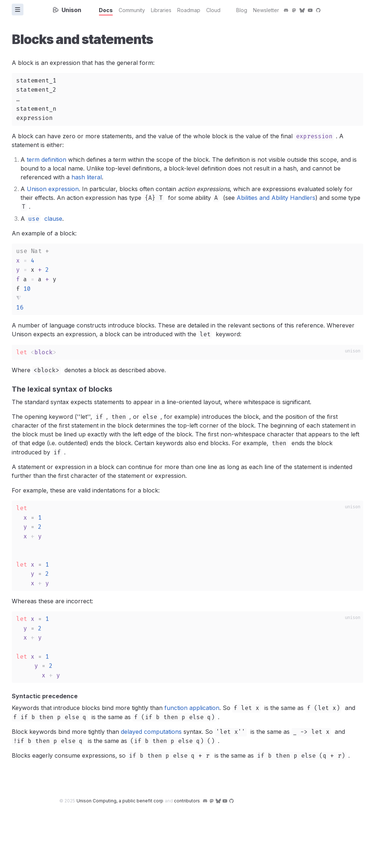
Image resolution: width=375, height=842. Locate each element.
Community (132, 10)
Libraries (161, 10)
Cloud (213, 10)
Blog (241, 10)
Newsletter (266, 10)
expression (314, 136)
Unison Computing (120, 800)
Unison (67, 10)
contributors (187, 800)
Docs (106, 10)
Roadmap (188, 10)
